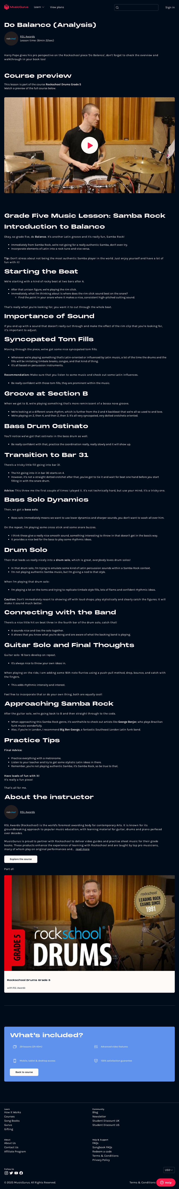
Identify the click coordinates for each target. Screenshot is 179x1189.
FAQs (95, 1143)
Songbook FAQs (102, 1147)
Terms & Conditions (105, 1156)
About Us (10, 1143)
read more (83, 849)
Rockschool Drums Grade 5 (28, 980)
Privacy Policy (101, 1160)
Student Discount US (106, 1125)
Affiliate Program (15, 1151)
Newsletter (99, 1116)
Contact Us (11, 1147)
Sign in (170, 7)
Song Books (12, 1121)
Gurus (8, 1125)
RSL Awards (27, 36)
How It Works (12, 1112)
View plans (58, 7)
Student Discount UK (106, 1121)
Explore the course (21, 859)
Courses (9, 1116)
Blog (95, 1112)
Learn (39, 7)
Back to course (24, 1072)
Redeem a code (102, 1151)
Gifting (8, 1129)
